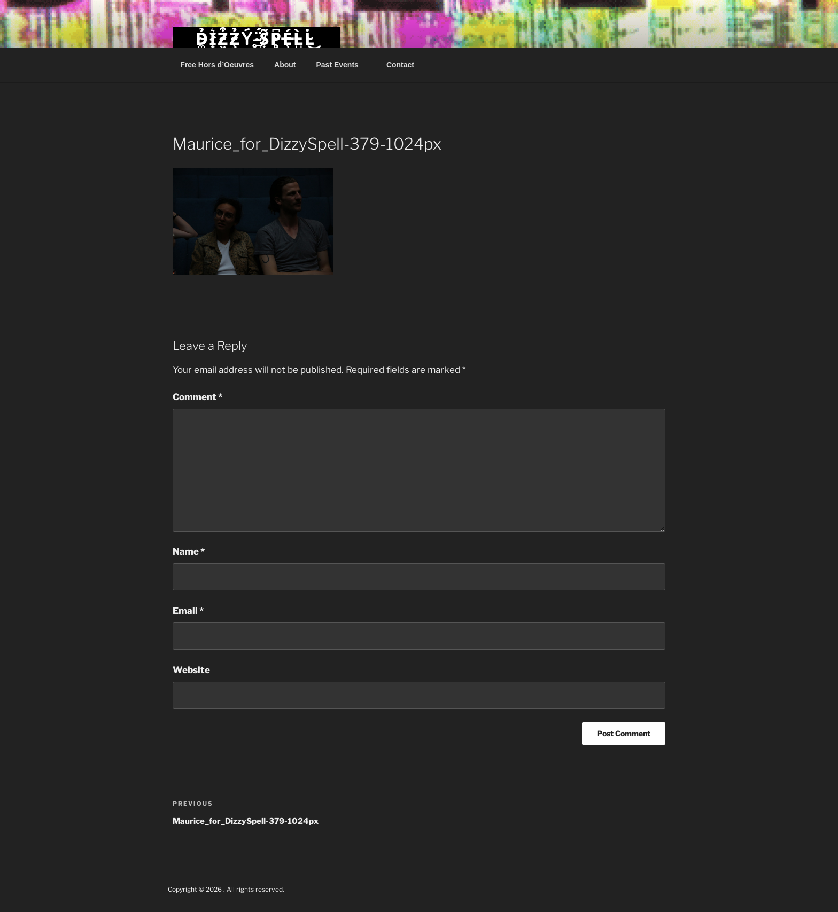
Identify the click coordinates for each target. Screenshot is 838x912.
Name (189, 551)
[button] (253, 221)
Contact (400, 64)
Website (191, 670)
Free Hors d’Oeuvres (217, 64)
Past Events (342, 64)
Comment (197, 397)
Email (188, 610)
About (285, 64)
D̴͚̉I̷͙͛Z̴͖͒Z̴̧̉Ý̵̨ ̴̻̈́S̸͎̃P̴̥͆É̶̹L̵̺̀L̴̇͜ (256, 38)
